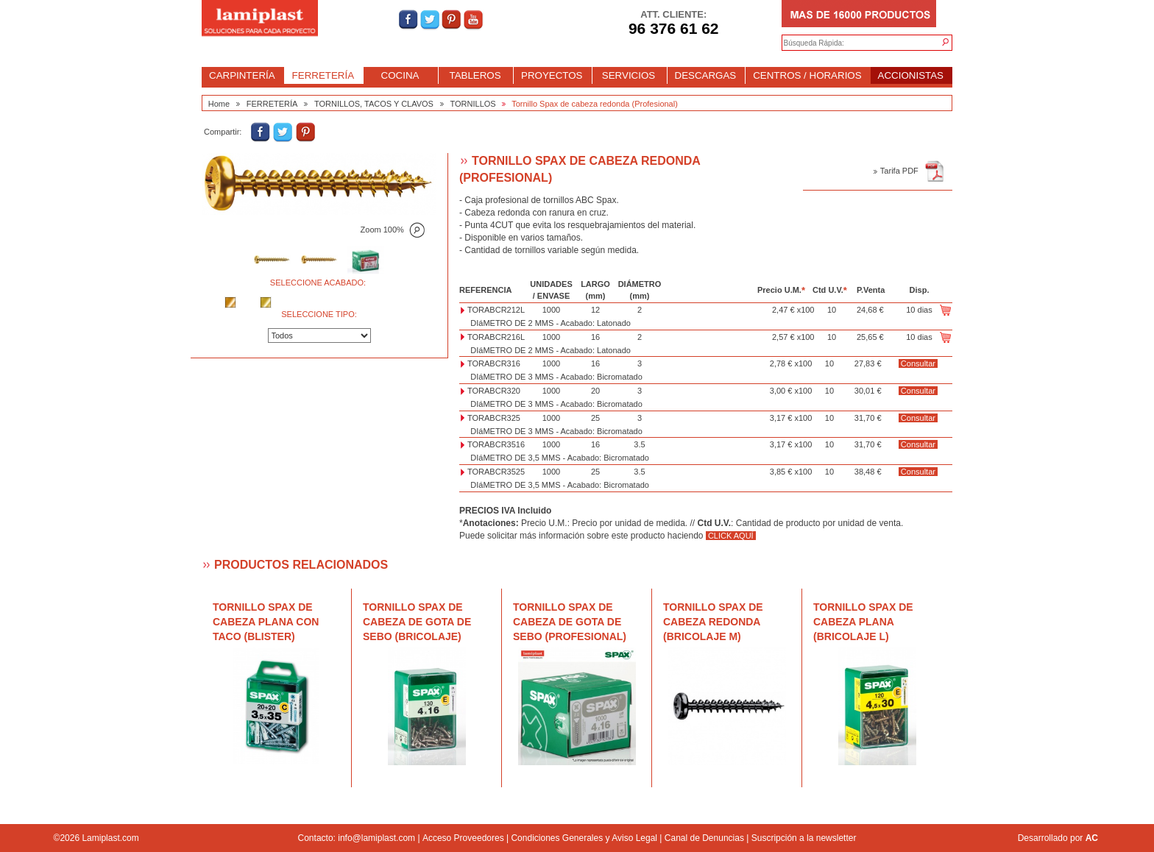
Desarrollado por (1058, 838)
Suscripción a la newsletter (804, 838)
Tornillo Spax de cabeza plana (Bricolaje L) (863, 621)
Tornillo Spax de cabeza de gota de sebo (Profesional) (569, 621)
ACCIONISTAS (911, 75)
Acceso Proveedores (463, 838)
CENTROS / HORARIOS (807, 75)
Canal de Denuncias (704, 838)
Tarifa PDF (909, 170)
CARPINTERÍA (242, 75)
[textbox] (852, 43)
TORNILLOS (473, 103)
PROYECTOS (551, 75)
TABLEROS (474, 75)
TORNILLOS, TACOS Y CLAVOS (373, 103)
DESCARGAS (706, 75)
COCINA (400, 75)
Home (219, 103)
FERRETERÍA (323, 75)
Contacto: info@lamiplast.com (357, 838)
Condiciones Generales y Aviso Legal (584, 838)
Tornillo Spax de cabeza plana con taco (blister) (266, 621)
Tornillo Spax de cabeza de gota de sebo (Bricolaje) (417, 621)
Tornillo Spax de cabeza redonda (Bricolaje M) (713, 621)
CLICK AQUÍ (731, 535)
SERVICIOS (628, 75)
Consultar (918, 363)
